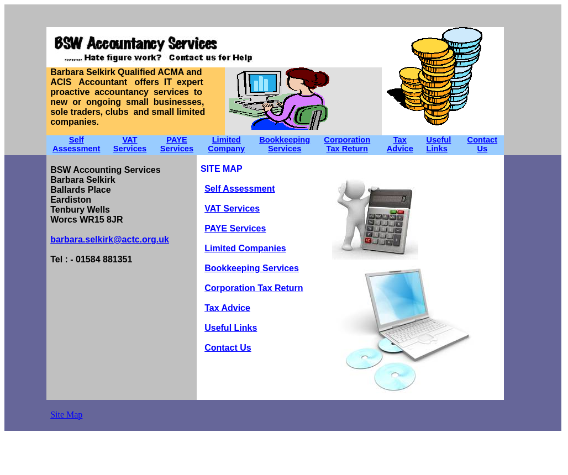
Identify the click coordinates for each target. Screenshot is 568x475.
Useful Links (439, 144)
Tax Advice (400, 144)
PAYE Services (176, 144)
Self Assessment (76, 144)
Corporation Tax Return (347, 144)
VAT (129, 139)
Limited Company (226, 144)
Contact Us (482, 144)
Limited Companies (245, 248)
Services (129, 148)
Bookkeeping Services (284, 144)
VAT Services (232, 208)
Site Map (66, 414)
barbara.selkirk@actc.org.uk (109, 239)
